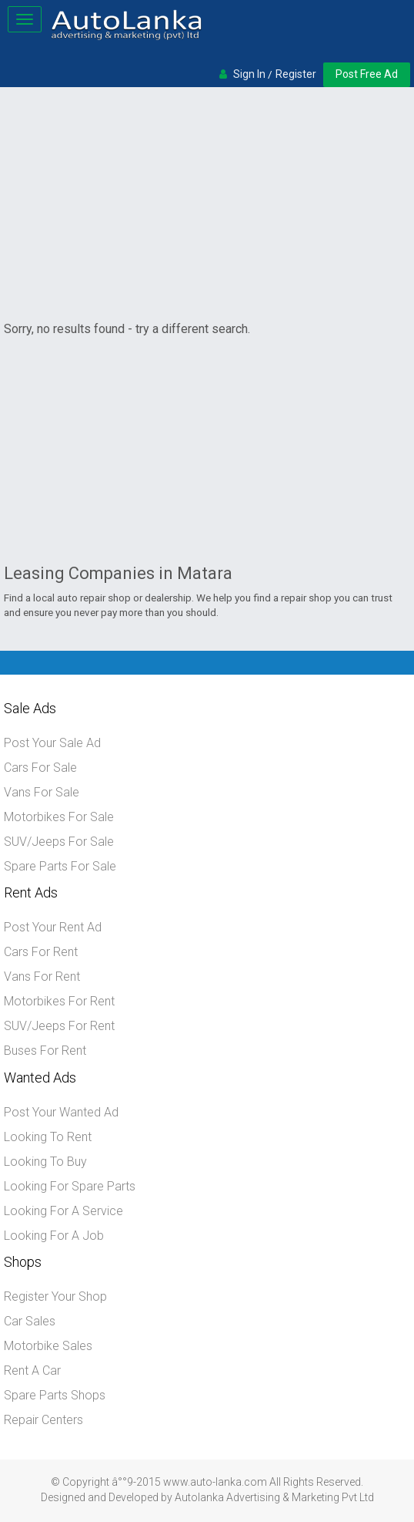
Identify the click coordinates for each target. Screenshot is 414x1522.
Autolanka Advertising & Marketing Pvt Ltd (274, 1497)
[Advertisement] (207, 207)
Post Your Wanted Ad (61, 1112)
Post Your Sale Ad (52, 743)
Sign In (249, 74)
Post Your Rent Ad (53, 927)
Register (295, 74)
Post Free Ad (367, 74)
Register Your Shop (55, 1296)
